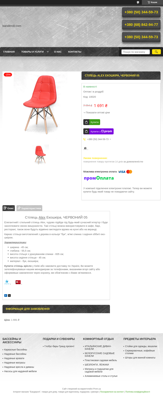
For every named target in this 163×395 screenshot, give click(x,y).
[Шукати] (156, 51)
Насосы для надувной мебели (20, 371)
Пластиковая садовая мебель (101, 360)
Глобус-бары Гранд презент (60, 346)
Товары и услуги (32, 51)
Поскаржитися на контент (112, 392)
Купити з (101, 131)
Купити (95, 122)
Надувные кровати (14, 358)
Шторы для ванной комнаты (140, 357)
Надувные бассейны (15, 354)
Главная (9, 51)
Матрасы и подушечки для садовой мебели (99, 370)
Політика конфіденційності (137, 392)
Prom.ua (97, 389)
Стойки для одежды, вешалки (141, 346)
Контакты (74, 51)
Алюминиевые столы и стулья (101, 376)
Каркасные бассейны (15, 349)
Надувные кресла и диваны (19, 367)
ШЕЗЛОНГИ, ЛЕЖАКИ (97, 364)
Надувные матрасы (14, 362)
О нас (58, 51)
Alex (42, 217)
